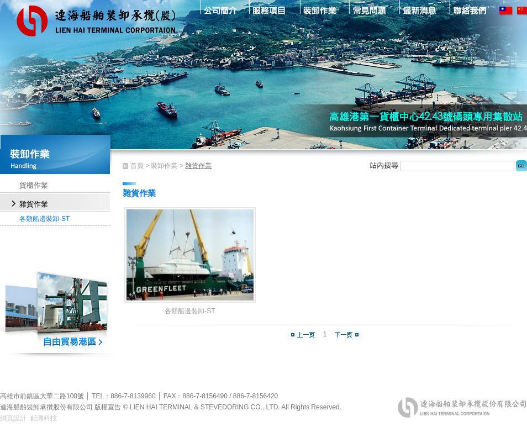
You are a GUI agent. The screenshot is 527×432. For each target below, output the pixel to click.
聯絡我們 (470, 9)
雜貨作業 (33, 204)
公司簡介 (218, 9)
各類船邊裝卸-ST (44, 219)
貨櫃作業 (33, 185)
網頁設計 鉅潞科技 (28, 418)
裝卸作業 (319, 9)
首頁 (137, 166)
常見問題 (369, 9)
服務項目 (269, 9)
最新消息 (419, 9)
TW (506, 10)
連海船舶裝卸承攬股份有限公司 (97, 28)
